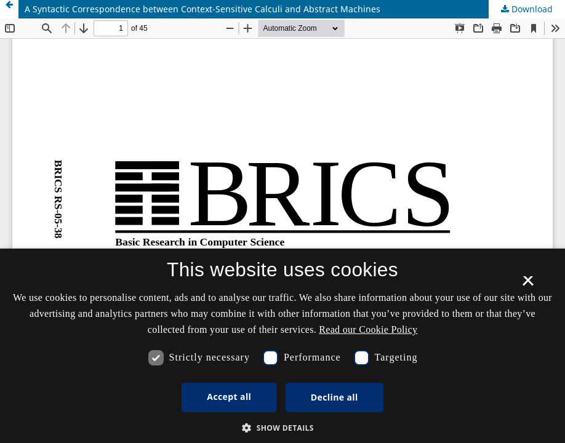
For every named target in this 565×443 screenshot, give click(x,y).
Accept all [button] (229, 396)
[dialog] (282, 346)
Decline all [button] (334, 397)
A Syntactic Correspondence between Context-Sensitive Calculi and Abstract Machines (202, 9)
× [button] (528, 284)
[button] (282, 427)
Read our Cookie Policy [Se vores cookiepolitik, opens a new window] (368, 329)
